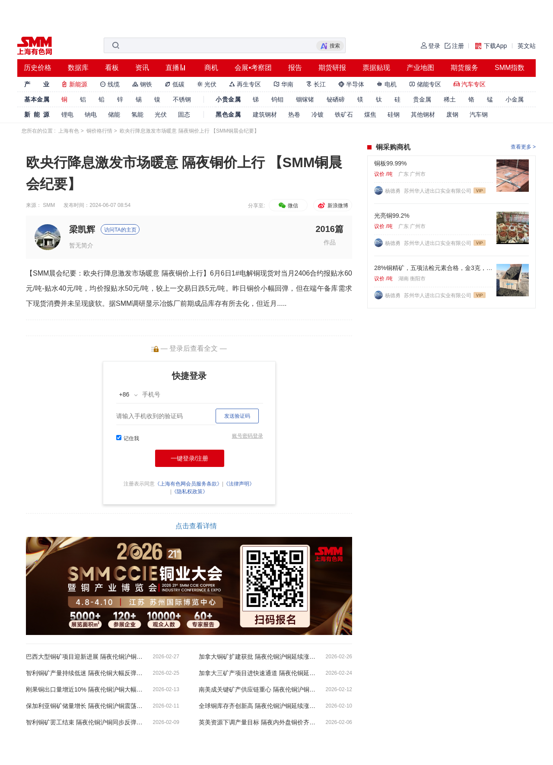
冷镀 (317, 114)
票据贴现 (376, 67)
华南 (283, 84)
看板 (112, 67)
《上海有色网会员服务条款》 (188, 484)
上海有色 (68, 131)
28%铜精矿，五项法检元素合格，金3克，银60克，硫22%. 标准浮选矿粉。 (433, 267)
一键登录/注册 (190, 458)
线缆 (110, 84)
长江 (316, 84)
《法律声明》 (238, 484)
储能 (114, 114)
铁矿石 (344, 114)
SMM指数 (509, 67)
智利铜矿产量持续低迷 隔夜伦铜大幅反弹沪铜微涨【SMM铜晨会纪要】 (84, 673)
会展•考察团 (253, 67)
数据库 (78, 67)
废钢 (452, 114)
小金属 (514, 99)
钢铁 (142, 84)
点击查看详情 (196, 526)
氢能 (137, 114)
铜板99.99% (390, 163)
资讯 (142, 67)
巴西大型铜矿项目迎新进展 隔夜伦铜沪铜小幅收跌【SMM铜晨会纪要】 (84, 656)
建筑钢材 (265, 114)
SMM (49, 205)
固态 (184, 114)
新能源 (74, 84)
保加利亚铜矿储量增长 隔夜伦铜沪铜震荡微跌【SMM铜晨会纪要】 (84, 705)
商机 (211, 67)
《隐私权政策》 (190, 492)
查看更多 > (523, 147)
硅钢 (394, 114)
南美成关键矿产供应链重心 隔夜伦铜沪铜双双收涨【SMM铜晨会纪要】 (257, 689)
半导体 (351, 84)
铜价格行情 (99, 131)
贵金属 (422, 99)
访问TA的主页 (120, 230)
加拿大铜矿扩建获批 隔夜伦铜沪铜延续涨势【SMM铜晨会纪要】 (257, 656)
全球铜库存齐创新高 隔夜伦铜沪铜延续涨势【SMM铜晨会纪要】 (257, 705)
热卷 (294, 114)
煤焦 (370, 114)
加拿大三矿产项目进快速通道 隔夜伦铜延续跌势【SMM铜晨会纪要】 (257, 673)
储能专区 (425, 84)
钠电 (91, 114)
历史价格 (37, 67)
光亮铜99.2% (392, 215)
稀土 (450, 99)
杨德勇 (393, 191)
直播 (172, 67)
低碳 (174, 84)
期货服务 (464, 67)
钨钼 (277, 99)
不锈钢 (182, 99)
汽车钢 (479, 114)
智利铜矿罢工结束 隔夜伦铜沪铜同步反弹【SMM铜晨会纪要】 (84, 722)
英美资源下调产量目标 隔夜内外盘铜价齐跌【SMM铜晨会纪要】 (257, 722)
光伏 (207, 84)
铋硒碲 (336, 99)
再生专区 (245, 84)
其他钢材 (423, 114)
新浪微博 (332, 205)
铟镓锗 (305, 99)
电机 (387, 84)
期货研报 (332, 67)
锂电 (67, 114)
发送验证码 (237, 416)
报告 (295, 67)
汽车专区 (470, 84)
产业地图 (420, 67)
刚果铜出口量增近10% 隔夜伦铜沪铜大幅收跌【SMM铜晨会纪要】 (84, 689)
